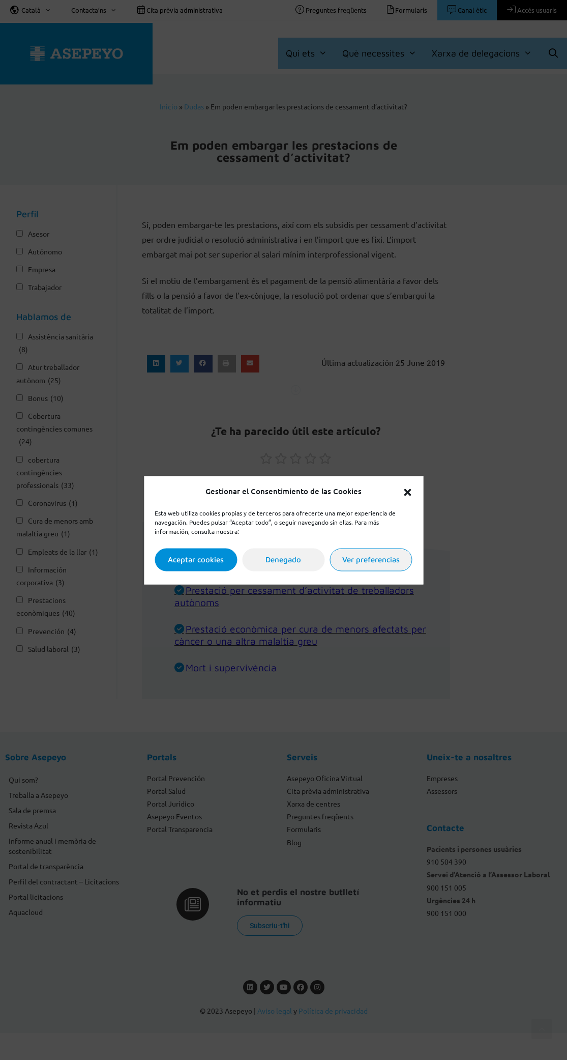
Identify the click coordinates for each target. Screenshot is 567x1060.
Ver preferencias (371, 559)
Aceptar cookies (196, 559)
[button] (407, 491)
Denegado (283, 559)
